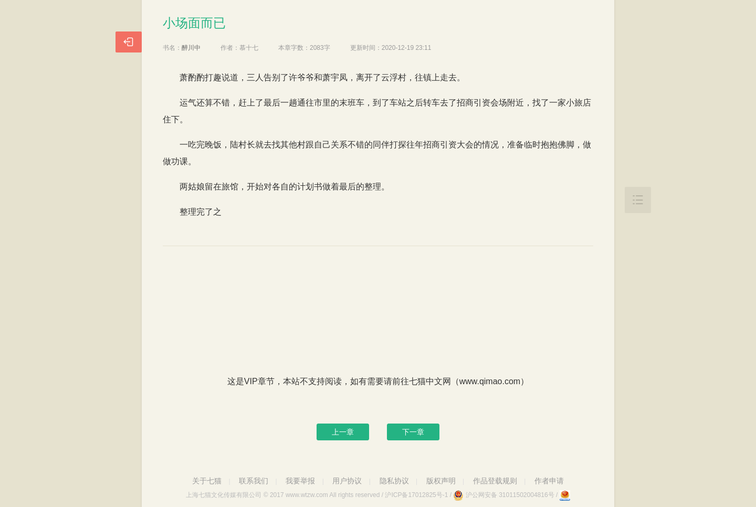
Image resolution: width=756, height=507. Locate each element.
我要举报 (300, 481)
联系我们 (253, 481)
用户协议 (347, 481)
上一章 (343, 432)
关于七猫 (207, 481)
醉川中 (191, 47)
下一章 (413, 432)
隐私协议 (394, 481)
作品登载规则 (495, 481)
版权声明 (441, 481)
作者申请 (549, 481)
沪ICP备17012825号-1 (416, 495)
